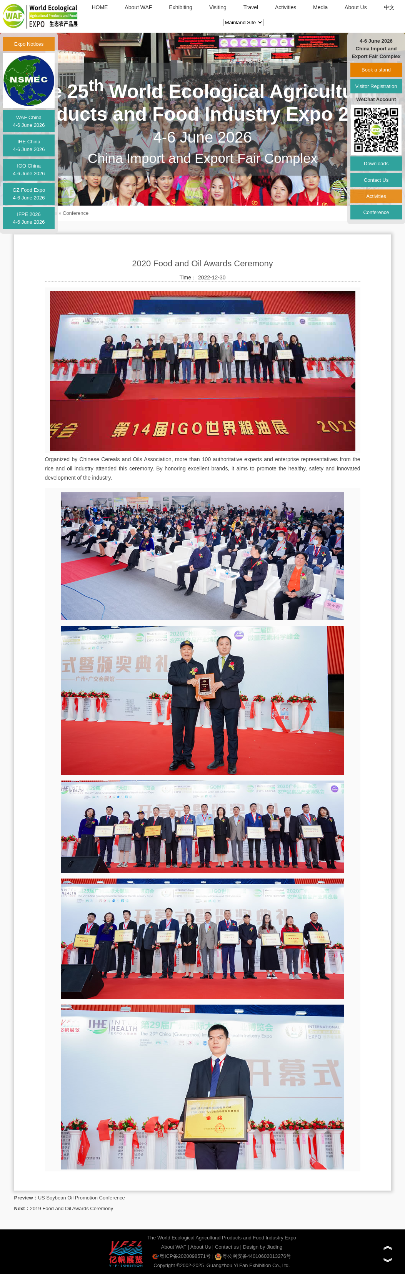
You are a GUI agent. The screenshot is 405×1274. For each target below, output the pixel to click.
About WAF (138, 7)
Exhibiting (180, 7)
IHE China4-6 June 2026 (29, 145)
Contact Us (376, 180)
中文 (389, 7)
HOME (100, 7)
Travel (250, 7)
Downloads (376, 163)
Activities (285, 7)
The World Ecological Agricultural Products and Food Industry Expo (221, 1238)
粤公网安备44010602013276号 (253, 1256)
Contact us (227, 1247)
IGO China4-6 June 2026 (29, 169)
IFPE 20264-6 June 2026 (29, 218)
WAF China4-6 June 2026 (29, 121)
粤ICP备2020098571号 (181, 1256)
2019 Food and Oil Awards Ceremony (71, 1208)
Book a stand (376, 70)
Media (320, 7)
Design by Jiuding (263, 1247)
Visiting (218, 7)
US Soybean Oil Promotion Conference (81, 1198)
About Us (356, 7)
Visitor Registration (376, 86)
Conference (75, 213)
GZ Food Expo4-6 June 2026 (29, 194)
